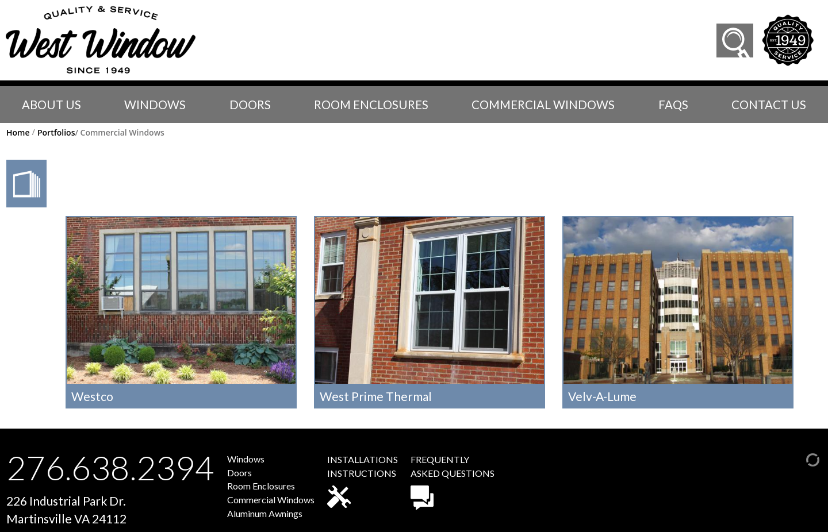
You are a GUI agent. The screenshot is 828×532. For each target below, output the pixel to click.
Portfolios (56, 133)
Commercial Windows (543, 104)
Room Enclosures (371, 104)
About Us (51, 104)
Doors (250, 104)
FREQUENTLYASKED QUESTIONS (452, 482)
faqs (673, 104)
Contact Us (768, 104)
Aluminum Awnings (264, 513)
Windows (155, 104)
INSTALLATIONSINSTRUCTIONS (362, 481)
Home (18, 133)
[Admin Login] (801, 458)
